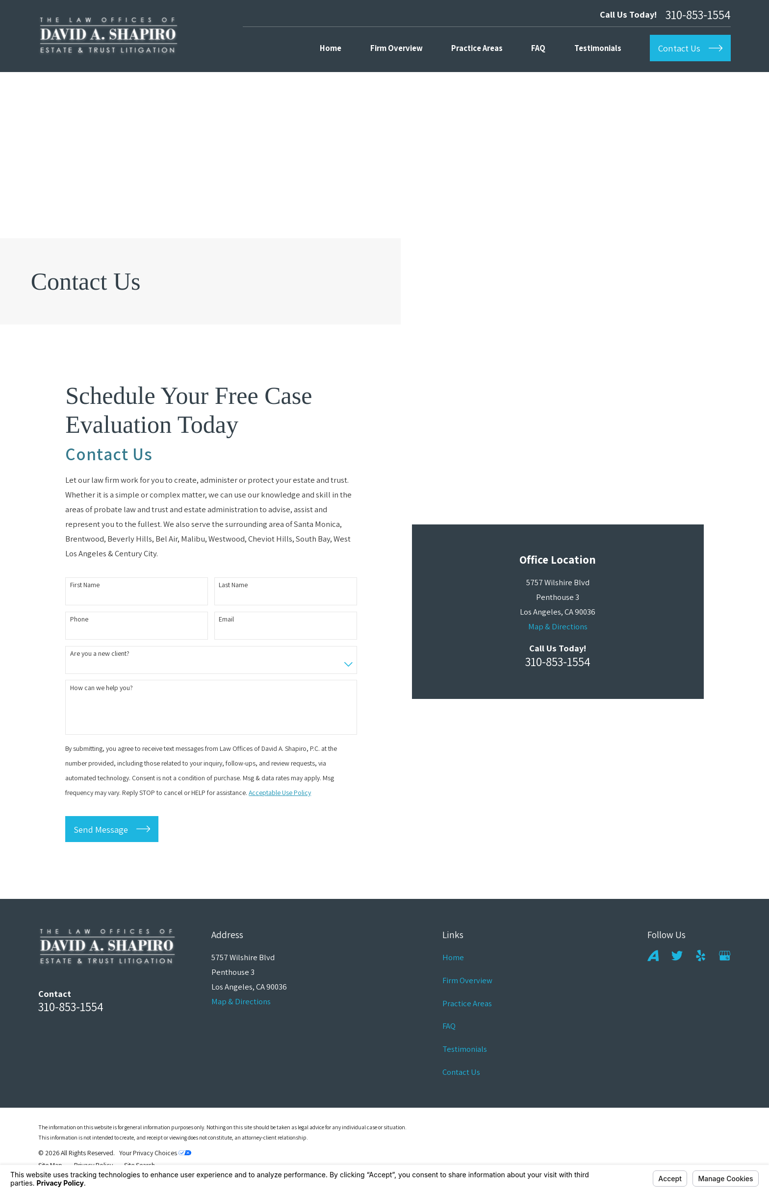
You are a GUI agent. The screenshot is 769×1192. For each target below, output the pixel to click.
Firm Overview (467, 985)
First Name (85, 588)
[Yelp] (700, 961)
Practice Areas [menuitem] (477, 48)
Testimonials (464, 1054)
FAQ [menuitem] (538, 48)
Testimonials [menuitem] (597, 48)
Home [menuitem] (330, 48)
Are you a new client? (99, 656)
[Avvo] (653, 961)
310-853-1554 (698, 14)
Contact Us (461, 1077)
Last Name (233, 588)
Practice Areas (467, 1008)
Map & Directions (558, 483)
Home (453, 963)
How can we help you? (101, 691)
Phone (79, 622)
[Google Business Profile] (724, 961)
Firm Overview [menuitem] (396, 48)
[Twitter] (677, 961)
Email (226, 622)
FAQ (449, 1031)
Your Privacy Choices (155, 1158)
